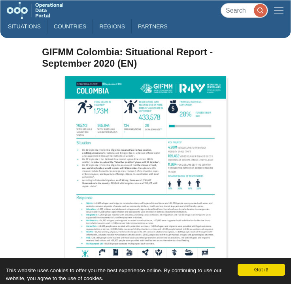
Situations (24, 26)
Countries (70, 26)
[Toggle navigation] (278, 10)
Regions (112, 26)
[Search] (244, 10)
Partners (153, 26)
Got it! (261, 270)
